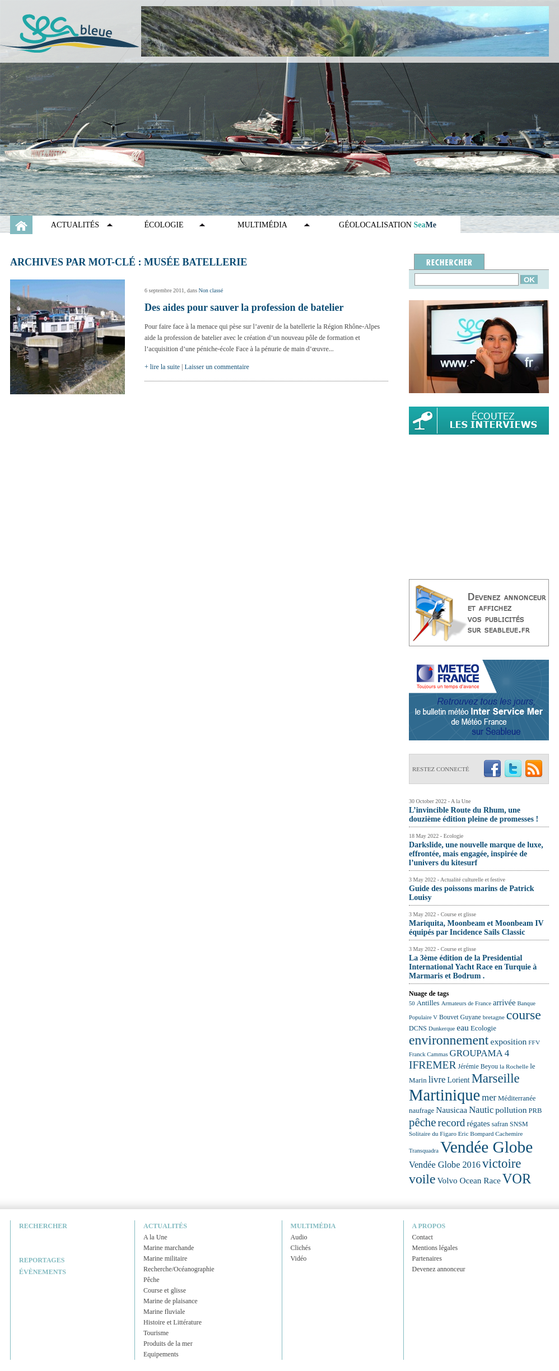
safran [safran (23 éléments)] (500, 1124)
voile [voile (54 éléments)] (422, 1179)
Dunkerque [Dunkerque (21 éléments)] (441, 1028)
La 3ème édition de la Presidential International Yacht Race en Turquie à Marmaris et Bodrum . (473, 967)
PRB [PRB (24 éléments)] (535, 1110)
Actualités (75, 225)
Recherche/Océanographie (179, 1269)
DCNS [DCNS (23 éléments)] (418, 1028)
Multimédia (262, 225)
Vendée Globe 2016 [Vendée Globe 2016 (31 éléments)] (445, 1165)
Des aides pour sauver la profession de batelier (244, 307)
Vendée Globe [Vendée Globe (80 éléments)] (486, 1147)
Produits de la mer (168, 1343)
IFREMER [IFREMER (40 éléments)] (432, 1065)
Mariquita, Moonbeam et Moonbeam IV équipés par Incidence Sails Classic (476, 927)
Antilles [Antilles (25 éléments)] (428, 1003)
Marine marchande (168, 1248)
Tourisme (156, 1333)
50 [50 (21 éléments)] (412, 1003)
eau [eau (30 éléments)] (462, 1027)
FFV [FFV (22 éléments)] (534, 1042)
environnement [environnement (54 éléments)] (448, 1040)
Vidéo (299, 1258)
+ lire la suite (162, 367)
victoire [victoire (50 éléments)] (501, 1164)
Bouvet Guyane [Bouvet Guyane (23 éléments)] (460, 1017)
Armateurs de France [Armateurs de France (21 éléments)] (466, 1003)
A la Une (155, 1237)
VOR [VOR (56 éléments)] (517, 1178)
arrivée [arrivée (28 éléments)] (504, 1002)
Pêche (151, 1280)
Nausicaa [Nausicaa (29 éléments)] (451, 1109)
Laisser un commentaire (217, 367)
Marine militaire (165, 1258)
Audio (299, 1237)
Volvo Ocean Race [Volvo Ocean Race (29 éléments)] (469, 1180)
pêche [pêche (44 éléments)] (422, 1122)
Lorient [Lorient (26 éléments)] (459, 1080)
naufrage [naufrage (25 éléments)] (421, 1110)
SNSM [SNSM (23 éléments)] (519, 1124)
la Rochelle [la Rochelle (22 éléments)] (514, 1066)
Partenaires (427, 1258)
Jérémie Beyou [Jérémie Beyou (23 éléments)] (478, 1066)
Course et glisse (164, 1290)
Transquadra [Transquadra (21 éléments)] (424, 1151)
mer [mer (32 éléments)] (489, 1097)
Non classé (211, 290)
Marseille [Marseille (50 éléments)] (496, 1078)
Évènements (42, 1272)
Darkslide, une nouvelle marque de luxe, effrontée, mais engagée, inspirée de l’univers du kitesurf (476, 854)
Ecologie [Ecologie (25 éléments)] (483, 1028)
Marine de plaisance (170, 1301)
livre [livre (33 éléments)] (437, 1079)
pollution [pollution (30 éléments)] (511, 1109)
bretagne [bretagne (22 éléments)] (494, 1017)
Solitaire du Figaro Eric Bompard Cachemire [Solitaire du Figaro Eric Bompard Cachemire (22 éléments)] (466, 1133)
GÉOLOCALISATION (387, 225)
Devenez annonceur (438, 1269)
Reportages (41, 1260)
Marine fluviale (164, 1312)
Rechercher (43, 1226)
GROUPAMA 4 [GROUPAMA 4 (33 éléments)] (480, 1053)
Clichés (301, 1248)
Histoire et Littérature (172, 1322)
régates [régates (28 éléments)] (478, 1123)
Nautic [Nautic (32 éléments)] (481, 1109)
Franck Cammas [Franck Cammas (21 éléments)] (428, 1054)
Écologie (164, 225)
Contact (422, 1237)
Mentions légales (435, 1248)
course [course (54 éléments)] (523, 1015)
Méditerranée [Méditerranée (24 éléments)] (516, 1098)
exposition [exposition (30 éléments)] (508, 1041)
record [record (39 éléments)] (451, 1122)
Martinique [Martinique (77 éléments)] (444, 1095)
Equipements (161, 1354)
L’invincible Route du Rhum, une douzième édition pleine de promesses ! (473, 814)
